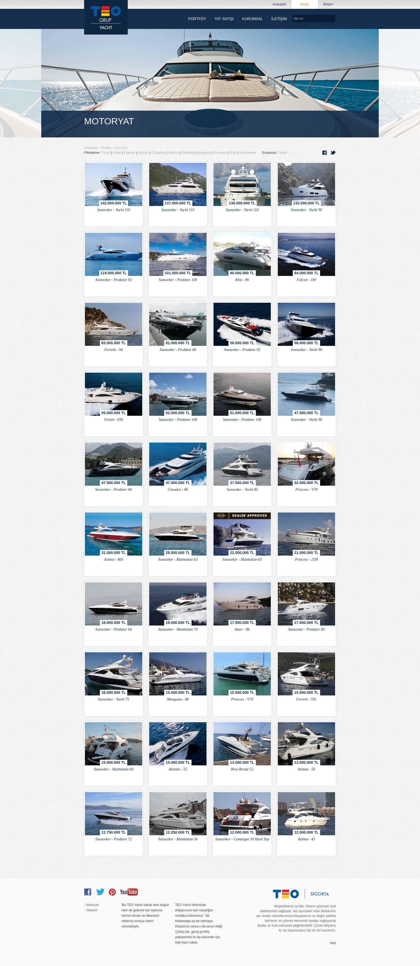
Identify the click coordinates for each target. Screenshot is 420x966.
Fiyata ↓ (284, 153)
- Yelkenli (90, 910)
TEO (106, 17)
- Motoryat (91, 905)
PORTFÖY (197, 19)
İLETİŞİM (279, 19)
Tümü (105, 153)
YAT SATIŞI (224, 19)
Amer (117, 153)
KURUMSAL (252, 19)
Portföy (106, 148)
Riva (234, 153)
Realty (304, 4)
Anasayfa (91, 148)
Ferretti (187, 153)
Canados (158, 153)
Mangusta (203, 153)
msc (333, 943)
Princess (220, 153)
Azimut (143, 153)
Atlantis (130, 153)
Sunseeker (248, 153)
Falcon (174, 153)
